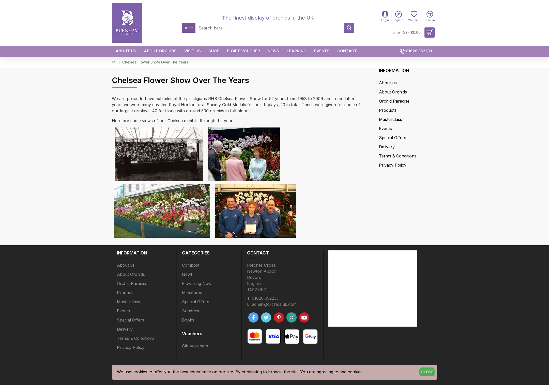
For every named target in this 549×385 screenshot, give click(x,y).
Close (427, 372)
